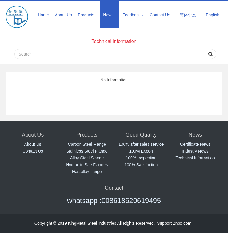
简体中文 (188, 14)
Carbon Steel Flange (87, 144)
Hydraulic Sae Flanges (87, 164)
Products (87, 14)
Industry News (195, 151)
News (109, 14)
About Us (63, 14)
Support (164, 223)
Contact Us (160, 14)
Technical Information (113, 41)
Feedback (132, 14)
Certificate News (195, 144)
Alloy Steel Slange (87, 158)
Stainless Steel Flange (86, 151)
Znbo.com (182, 223)
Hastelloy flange (87, 171)
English (212, 14)
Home (43, 14)
